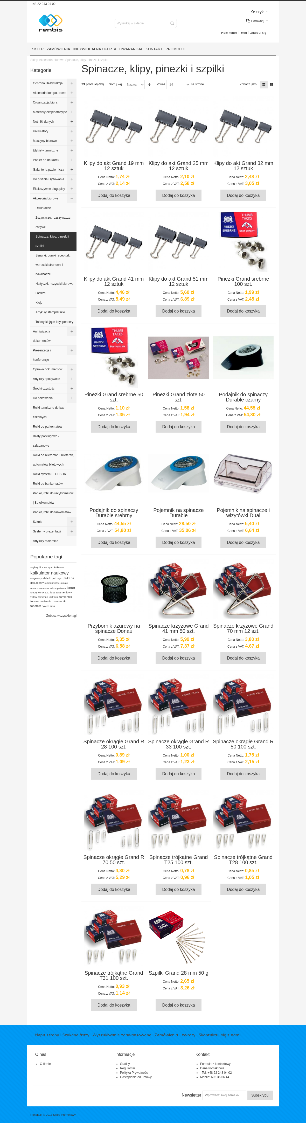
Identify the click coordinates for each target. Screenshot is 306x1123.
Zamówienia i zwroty (175, 1034)
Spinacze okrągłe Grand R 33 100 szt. (178, 744)
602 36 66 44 (220, 1077)
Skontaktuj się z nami (219, 1034)
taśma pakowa (58, 588)
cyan (50, 567)
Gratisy (125, 1064)
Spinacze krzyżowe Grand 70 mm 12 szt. (243, 628)
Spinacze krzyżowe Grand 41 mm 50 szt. (178, 628)
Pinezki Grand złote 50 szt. (178, 397)
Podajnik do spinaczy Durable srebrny (113, 512)
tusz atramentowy (61, 592)
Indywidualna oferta (94, 49)
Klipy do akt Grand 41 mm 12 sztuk (114, 281)
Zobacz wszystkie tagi (61, 616)
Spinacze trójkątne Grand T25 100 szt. (178, 859)
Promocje (175, 49)
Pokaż (161, 84)
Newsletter (191, 1095)
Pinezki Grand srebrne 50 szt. (114, 397)
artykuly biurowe (38, 567)
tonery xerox (37, 592)
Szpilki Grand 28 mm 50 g (178, 973)
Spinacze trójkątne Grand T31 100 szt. (114, 975)
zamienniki (45, 601)
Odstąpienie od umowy (136, 1077)
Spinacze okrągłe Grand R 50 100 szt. (243, 744)
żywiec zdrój (48, 606)
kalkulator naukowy (49, 573)
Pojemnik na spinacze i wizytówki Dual (243, 512)
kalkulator (59, 567)
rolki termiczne (52, 583)
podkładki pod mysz (51, 578)
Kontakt (153, 49)
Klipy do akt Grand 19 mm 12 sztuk (114, 165)
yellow (33, 597)
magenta (35, 578)
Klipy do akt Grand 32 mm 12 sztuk (243, 165)
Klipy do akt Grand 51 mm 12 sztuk (178, 281)
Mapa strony (47, 1034)
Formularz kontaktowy (215, 1064)
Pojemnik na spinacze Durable (178, 512)
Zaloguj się (258, 32)
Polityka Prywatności (134, 1073)
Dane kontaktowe (212, 1068)
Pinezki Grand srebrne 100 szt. (243, 281)
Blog (243, 32)
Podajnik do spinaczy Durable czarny (243, 397)
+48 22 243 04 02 (42, 4)
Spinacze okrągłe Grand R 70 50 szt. (114, 859)
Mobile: (205, 1077)
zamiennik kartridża (48, 597)
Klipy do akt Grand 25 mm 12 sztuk (178, 165)
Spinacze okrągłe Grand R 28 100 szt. (114, 744)
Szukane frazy (75, 1034)
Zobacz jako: (249, 84)
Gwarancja (130, 49)
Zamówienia (58, 49)
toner (71, 588)
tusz (47, 592)
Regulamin (127, 1068)
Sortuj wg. (116, 84)
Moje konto (229, 32)
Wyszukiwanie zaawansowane (122, 1034)
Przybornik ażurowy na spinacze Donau (114, 628)
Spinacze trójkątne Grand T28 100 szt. (243, 859)
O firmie (45, 1064)
